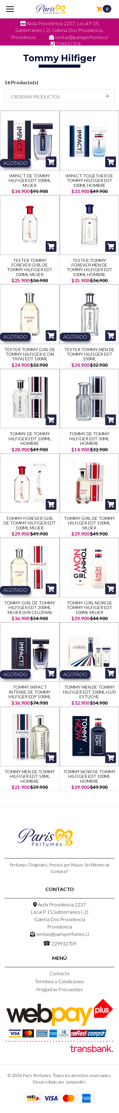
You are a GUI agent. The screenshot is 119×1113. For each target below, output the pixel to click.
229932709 (59, 943)
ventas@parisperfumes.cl (59, 934)
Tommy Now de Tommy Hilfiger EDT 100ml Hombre (89, 776)
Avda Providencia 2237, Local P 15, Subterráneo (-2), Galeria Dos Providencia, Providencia (57, 30)
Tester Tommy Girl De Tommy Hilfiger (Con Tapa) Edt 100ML (29, 354)
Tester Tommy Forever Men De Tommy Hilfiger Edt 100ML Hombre (89, 267)
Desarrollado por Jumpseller (59, 1081)
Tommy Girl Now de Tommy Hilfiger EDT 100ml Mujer (89, 607)
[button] (59, 96)
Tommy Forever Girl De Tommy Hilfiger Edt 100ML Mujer (30, 523)
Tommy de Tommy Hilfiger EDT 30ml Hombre (89, 438)
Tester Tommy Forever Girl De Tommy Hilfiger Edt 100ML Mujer (29, 267)
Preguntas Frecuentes (59, 989)
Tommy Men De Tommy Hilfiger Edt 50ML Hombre (29, 776)
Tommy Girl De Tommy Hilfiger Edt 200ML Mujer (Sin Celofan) (29, 607)
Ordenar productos (35, 96)
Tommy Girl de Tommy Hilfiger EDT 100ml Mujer (89, 523)
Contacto (60, 973)
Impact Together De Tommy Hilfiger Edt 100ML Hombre (89, 180)
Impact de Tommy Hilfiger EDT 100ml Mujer (30, 180)
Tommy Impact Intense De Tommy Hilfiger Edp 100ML (30, 691)
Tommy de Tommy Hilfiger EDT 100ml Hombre (30, 438)
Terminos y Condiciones (59, 981)
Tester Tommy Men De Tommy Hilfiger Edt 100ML (89, 354)
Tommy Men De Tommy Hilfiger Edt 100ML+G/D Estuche (89, 691)
